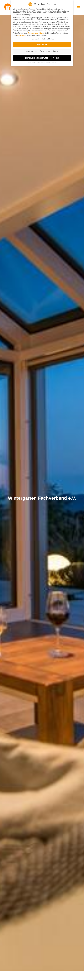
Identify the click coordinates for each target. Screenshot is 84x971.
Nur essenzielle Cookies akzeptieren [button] (42, 51)
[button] (78, 7)
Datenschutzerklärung (36, 33)
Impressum (53, 63)
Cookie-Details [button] (32, 63)
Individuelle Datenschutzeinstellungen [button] (42, 58)
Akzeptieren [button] (42, 44)
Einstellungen (22, 35)
